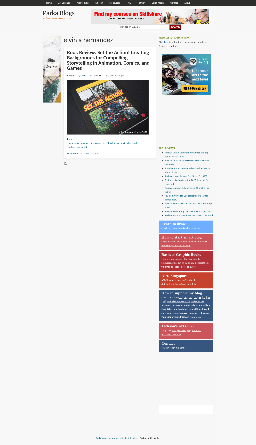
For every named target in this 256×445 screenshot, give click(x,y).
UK (190, 297)
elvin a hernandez (130, 143)
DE (195, 297)
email (167, 266)
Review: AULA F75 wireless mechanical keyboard (189, 215)
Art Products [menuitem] (83, 3)
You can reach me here (172, 347)
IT (204, 297)
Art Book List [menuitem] (64, 3)
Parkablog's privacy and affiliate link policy (117, 438)
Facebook (178, 266)
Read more (72, 153)
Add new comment (89, 153)
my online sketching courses (186, 228)
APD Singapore (168, 280)
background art (98, 143)
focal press (113, 143)
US (180, 297)
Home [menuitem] (49, 3)
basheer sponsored (77, 146)
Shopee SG (178, 305)
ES (209, 297)
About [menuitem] (187, 3)
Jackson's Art (197, 301)
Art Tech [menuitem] (99, 3)
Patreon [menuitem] (141, 3)
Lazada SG (193, 305)
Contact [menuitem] (174, 3)
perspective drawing (78, 143)
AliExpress (166, 305)
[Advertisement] (183, 118)
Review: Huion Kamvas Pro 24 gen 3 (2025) (186, 176)
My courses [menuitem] (114, 3)
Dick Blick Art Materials (178, 301)
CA (185, 297)
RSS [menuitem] (129, 3)
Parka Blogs (59, 13)
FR (200, 297)
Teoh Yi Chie (87, 75)
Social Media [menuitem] (158, 3)
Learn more (195, 317)
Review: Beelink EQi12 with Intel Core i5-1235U (188, 211)
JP (164, 301)
